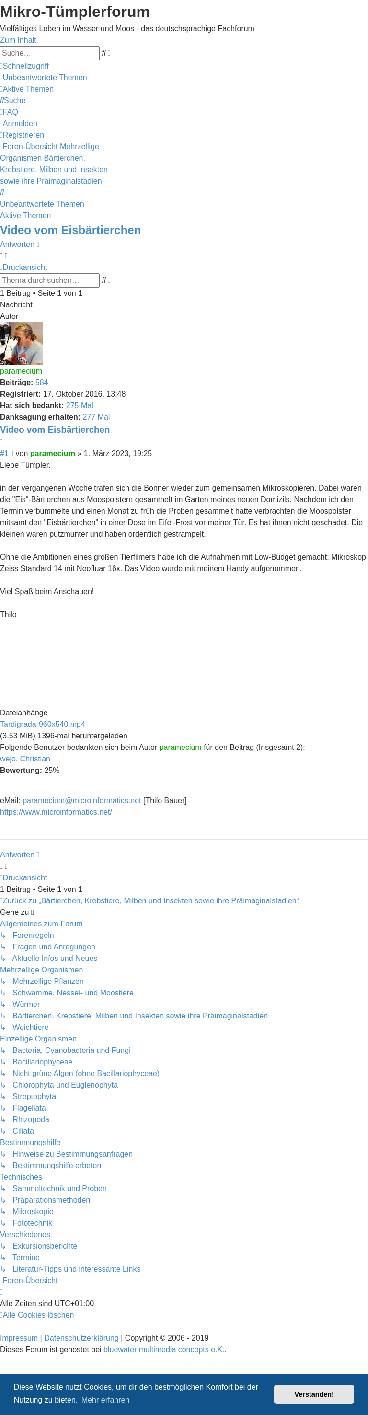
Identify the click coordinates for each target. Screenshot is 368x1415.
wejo (8, 759)
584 (41, 382)
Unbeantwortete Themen (42, 204)
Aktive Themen (25, 215)
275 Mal (79, 405)
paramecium (21, 371)
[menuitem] (43, 77)
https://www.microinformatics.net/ (56, 812)
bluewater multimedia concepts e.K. (164, 1349)
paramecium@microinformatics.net (82, 800)
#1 (4, 453)
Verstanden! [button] (314, 1394)
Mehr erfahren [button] (105, 1400)
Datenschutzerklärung (81, 1338)
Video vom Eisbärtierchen (70, 229)
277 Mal (96, 417)
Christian (35, 759)
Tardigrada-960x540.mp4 (42, 724)
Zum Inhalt (18, 40)
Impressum (19, 1338)
